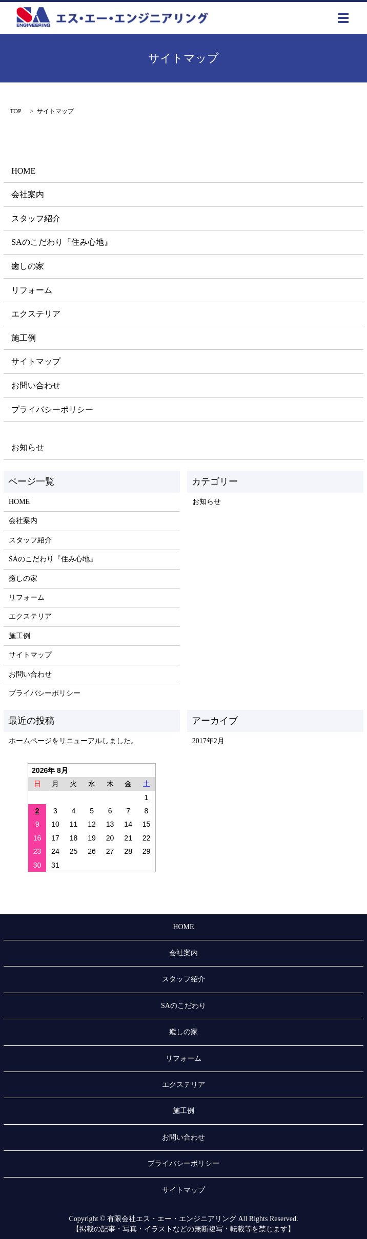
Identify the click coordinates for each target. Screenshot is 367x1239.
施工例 (23, 337)
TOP (15, 111)
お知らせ (27, 447)
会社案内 (27, 194)
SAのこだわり (183, 1006)
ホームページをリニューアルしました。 (73, 741)
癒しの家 (27, 266)
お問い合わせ (35, 385)
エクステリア (35, 313)
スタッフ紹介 (35, 218)
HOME (23, 170)
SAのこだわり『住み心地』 (61, 242)
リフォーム (31, 290)
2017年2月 (208, 741)
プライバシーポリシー (52, 409)
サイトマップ (35, 361)
